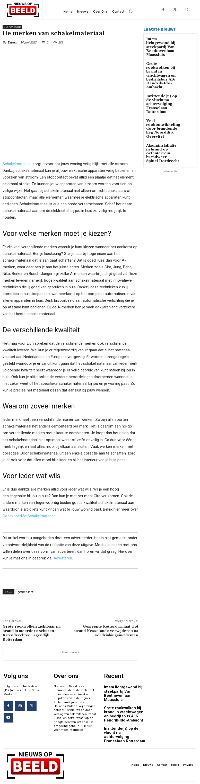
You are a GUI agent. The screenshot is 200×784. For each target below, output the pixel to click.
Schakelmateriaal (17, 164)
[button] (130, 11)
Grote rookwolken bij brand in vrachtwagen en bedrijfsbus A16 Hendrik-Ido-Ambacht (161, 66)
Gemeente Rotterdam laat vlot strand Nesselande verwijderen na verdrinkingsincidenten (106, 631)
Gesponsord (12, 27)
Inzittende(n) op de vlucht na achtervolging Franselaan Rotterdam (162, 91)
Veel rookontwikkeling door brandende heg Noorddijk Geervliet (162, 111)
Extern (12, 42)
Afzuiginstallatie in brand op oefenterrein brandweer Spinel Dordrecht (161, 132)
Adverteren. (63, 558)
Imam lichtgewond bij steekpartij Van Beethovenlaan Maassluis (161, 44)
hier (89, 724)
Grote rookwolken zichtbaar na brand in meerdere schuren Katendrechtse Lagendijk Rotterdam (31, 633)
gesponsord (25, 592)
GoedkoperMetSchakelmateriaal (29, 516)
